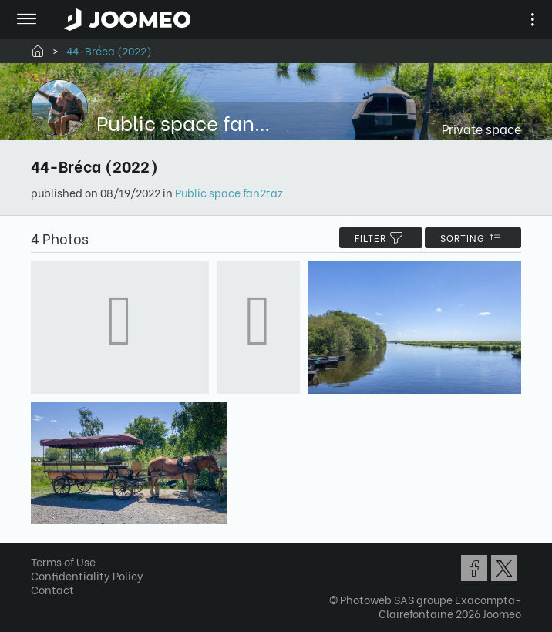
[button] (41, 552)
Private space (481, 128)
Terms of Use (63, 561)
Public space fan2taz (229, 192)
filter (381, 237)
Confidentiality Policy (87, 575)
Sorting (473, 237)
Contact (52, 589)
